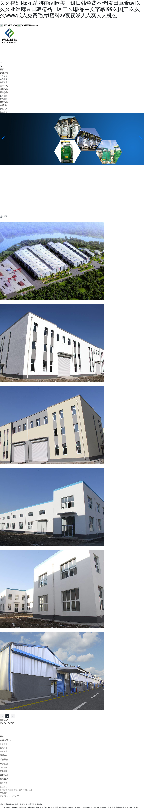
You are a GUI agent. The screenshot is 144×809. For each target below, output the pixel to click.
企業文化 (4, 183)
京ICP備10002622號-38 (9, 796)
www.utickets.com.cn (17, 730)
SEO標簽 (3, 793)
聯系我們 (4, 191)
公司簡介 (4, 178)
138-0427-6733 (6, 206)
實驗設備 (4, 187)
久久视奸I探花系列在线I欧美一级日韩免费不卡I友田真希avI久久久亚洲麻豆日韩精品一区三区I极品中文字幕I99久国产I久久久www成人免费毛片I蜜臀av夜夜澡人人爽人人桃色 (70, 9)
